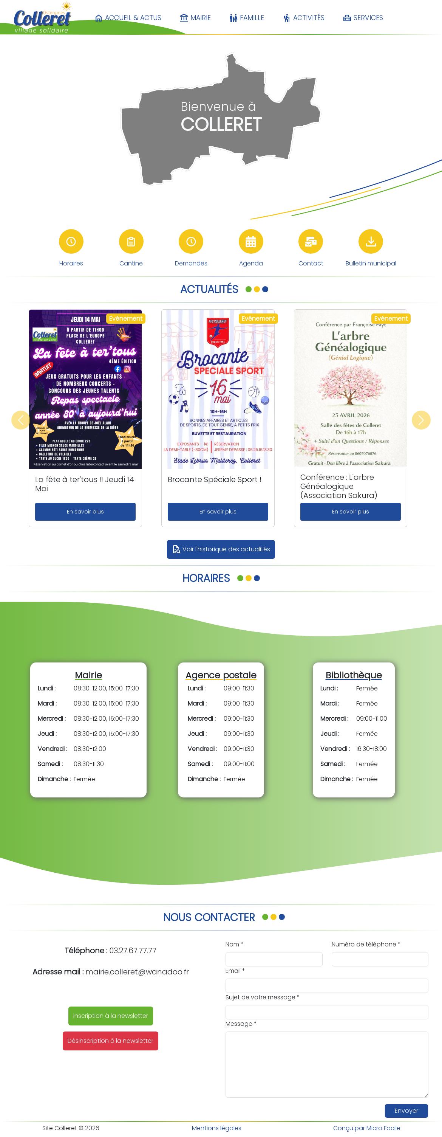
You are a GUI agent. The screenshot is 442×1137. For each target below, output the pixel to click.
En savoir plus (85, 511)
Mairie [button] (195, 18)
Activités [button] (303, 18)
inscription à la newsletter (110, 1015)
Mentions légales (216, 1128)
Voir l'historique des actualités (221, 549)
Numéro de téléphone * (366, 944)
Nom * (235, 944)
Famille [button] (246, 18)
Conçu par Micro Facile (366, 1128)
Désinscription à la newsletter (110, 1040)
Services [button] (363, 18)
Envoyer (406, 1110)
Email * (235, 970)
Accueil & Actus (127, 18)
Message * (241, 1023)
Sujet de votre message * (263, 997)
